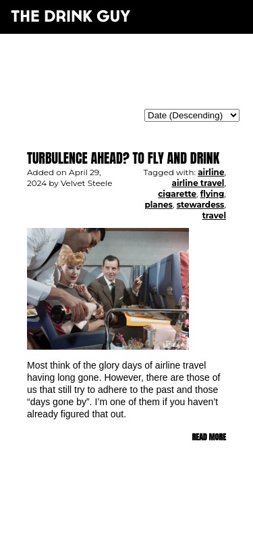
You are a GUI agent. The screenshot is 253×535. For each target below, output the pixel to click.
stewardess (201, 205)
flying (212, 194)
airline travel (197, 183)
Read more (209, 437)
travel (214, 215)
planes (158, 205)
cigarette (177, 194)
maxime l (144, 517)
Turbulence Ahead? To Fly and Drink (123, 157)
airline (211, 172)
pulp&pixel (143, 508)
